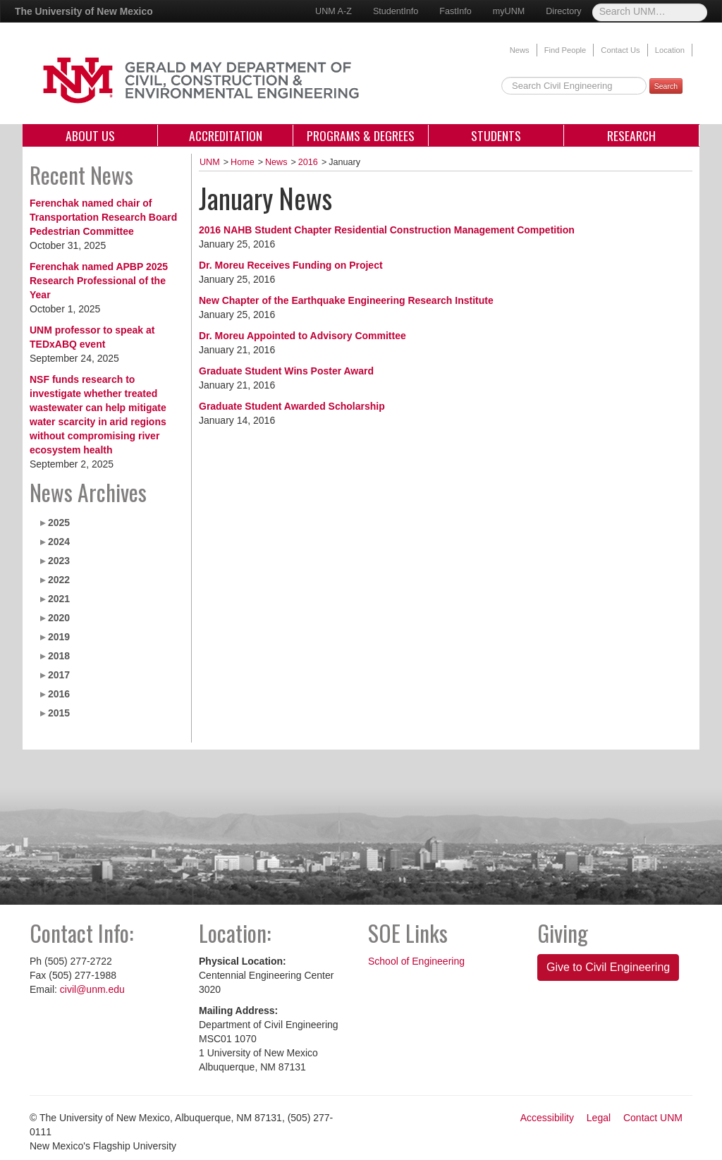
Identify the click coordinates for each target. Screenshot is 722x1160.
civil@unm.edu (92, 989)
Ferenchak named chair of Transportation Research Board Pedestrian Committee (103, 217)
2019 (59, 636)
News (520, 50)
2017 (59, 674)
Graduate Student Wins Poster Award (286, 371)
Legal (599, 1117)
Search (666, 86)
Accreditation (225, 135)
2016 (59, 694)
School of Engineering (416, 961)
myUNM (509, 11)
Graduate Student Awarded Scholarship (292, 406)
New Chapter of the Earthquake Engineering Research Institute (346, 300)
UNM (210, 162)
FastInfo (455, 11)
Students (496, 135)
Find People (565, 50)
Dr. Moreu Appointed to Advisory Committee (302, 335)
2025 (59, 522)
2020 (59, 617)
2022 (59, 579)
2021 (59, 598)
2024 (59, 541)
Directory (563, 11)
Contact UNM (653, 1117)
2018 (59, 655)
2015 (59, 713)
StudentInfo (395, 11)
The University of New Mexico (84, 11)
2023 (59, 560)
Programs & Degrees (361, 135)
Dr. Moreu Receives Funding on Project (291, 265)
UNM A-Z (333, 11)
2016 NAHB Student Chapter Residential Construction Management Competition (387, 230)
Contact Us (620, 50)
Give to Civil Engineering (608, 967)
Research (631, 135)
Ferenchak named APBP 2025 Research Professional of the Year (99, 280)
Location (670, 50)
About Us (90, 135)
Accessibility (547, 1117)
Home (243, 162)
